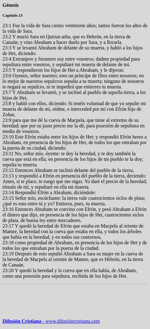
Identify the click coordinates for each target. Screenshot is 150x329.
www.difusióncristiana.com (70, 321)
